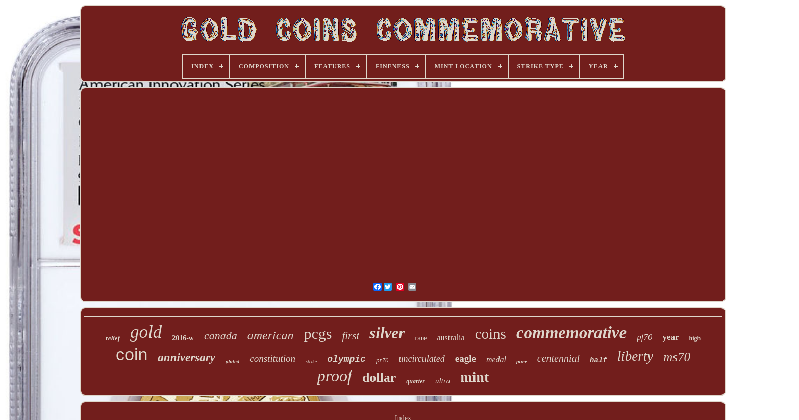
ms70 (676, 357)
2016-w (183, 338)
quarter (415, 381)
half (598, 360)
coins (490, 334)
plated (233, 361)
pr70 (382, 360)
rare (421, 338)
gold (146, 332)
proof (334, 375)
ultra (442, 381)
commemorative (571, 333)
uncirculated (421, 359)
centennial (558, 358)
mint (474, 377)
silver (387, 333)
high (695, 338)
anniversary (186, 357)
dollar (379, 377)
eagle (465, 358)
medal (496, 359)
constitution (272, 358)
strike (311, 361)
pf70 (644, 337)
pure (521, 361)
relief (113, 338)
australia (450, 337)
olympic (346, 359)
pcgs (318, 333)
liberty (635, 356)
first (350, 336)
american (270, 335)
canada (220, 335)
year (670, 337)
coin (131, 354)
